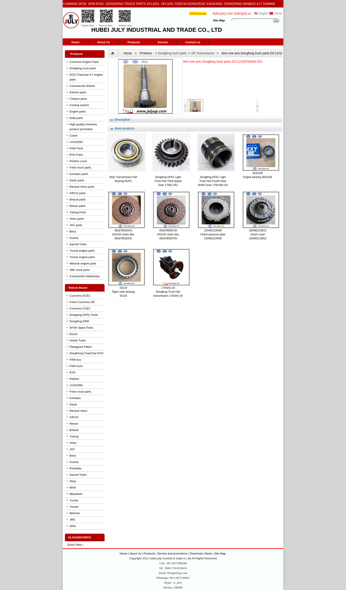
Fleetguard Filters (81, 346)
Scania (74, 238)
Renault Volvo (78, 410)
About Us (103, 42)
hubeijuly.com (223, 13)
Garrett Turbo (78, 244)
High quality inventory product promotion (83, 127)
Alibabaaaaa (197, 13)
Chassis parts (78, 98)
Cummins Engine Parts (84, 62)
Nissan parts (77, 206)
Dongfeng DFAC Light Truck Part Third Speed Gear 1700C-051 (168, 181)
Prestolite (75, 468)
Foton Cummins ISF (82, 302)
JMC (72, 519)
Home (75, 42)
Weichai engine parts (83, 263)
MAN (73, 487)
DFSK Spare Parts (81, 327)
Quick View (74, 544)
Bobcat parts (78, 199)
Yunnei (74, 506)
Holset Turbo (78, 340)
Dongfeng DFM (79, 321)
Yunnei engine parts (82, 257)
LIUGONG (76, 142)
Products (134, 42)
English (263, 13)
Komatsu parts (79, 174)
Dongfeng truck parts (83, 68)
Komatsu (75, 398)
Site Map (219, 20)
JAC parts (76, 225)
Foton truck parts (80, 167)
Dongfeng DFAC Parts (84, 315)
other (73, 526)
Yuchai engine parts (82, 250)
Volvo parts (77, 218)
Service (163, 42)
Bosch (73, 334)
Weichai (75, 513)
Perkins (74, 378)
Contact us (193, 42)
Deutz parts (77, 180)
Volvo (73, 442)
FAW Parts (76, 148)
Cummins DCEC (80, 295)
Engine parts (78, 111)
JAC (72, 449)
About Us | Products (142, 553)
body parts (76, 118)
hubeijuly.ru (242, 13)
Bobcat (74, 430)
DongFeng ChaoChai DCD (86, 353)
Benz (73, 231)
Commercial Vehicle (82, 86)
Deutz (73, 404)
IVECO (74, 417)
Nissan (74, 423)
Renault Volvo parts (82, 186)
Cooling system (79, 105)
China (278, 13)
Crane (73, 135)
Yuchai (74, 500)
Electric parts (78, 92)
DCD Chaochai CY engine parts (86, 77)
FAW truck (76, 366)
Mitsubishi (76, 494)
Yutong (74, 436)
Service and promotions (172, 553)
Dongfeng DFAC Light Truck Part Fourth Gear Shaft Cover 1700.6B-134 (213, 181)
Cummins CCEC (80, 308)
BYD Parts (76, 154)
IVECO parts (78, 193)
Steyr (73, 481)
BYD (72, 372)
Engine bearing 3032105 (257, 177)
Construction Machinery (85, 276)
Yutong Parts (78, 212)
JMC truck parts (80, 270)
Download (196, 553)
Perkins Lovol (78, 161)
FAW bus (75, 359)
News (208, 553)
